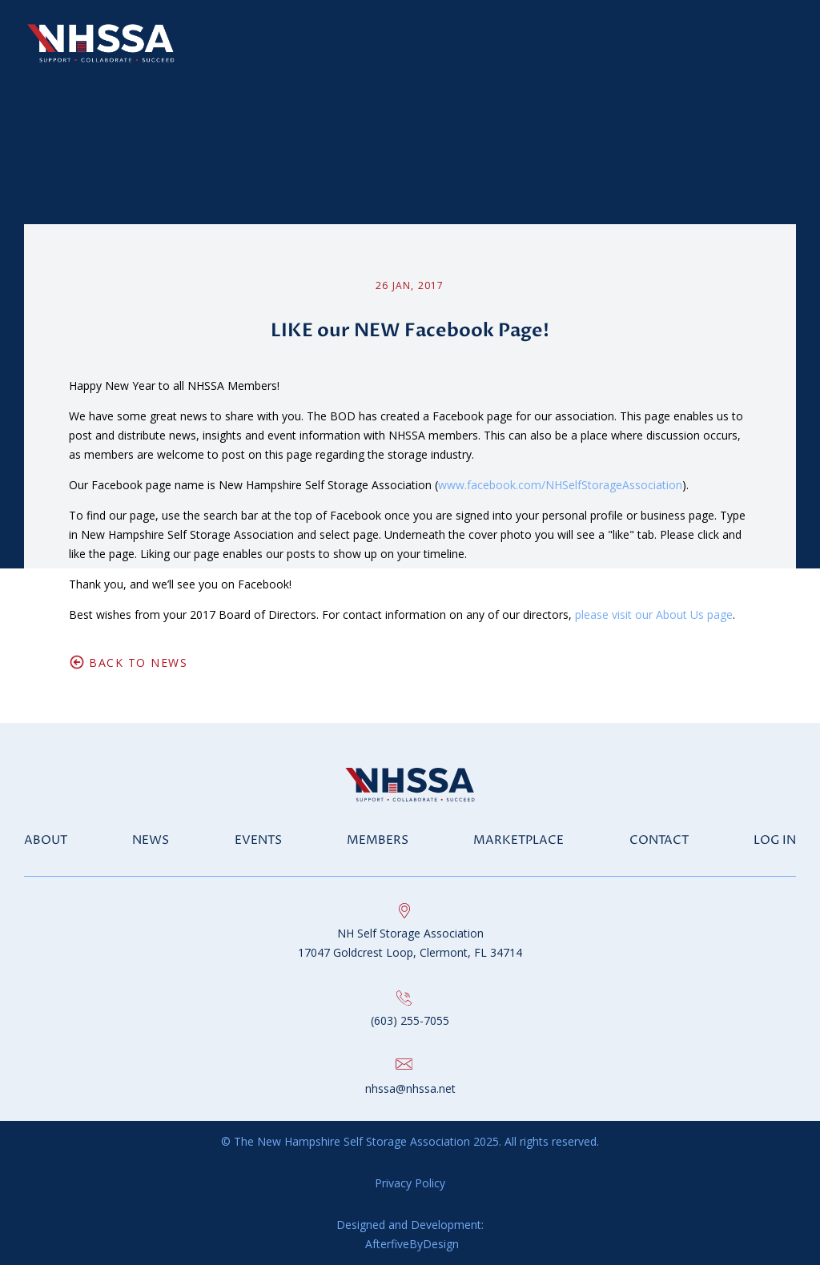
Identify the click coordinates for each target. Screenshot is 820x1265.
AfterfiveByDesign (410, 1243)
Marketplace (518, 840)
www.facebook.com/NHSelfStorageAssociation (560, 484)
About (45, 840)
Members (377, 840)
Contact (659, 840)
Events (258, 840)
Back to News (138, 662)
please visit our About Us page (654, 614)
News (150, 840)
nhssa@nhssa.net (410, 1088)
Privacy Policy (410, 1183)
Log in (775, 840)
